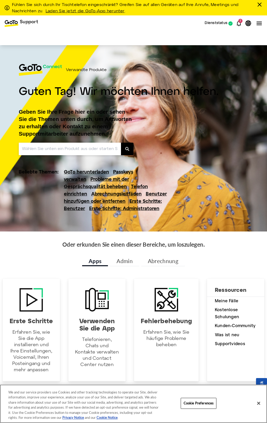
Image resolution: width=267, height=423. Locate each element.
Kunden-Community (235, 326)
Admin (125, 261)
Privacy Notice (73, 417)
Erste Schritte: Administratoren (124, 209)
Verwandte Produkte (86, 70)
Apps (95, 261)
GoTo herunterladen (86, 172)
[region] (133, 404)
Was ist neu (227, 335)
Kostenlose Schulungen (227, 313)
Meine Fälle (226, 301)
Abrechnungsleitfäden (116, 194)
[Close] (258, 403)
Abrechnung (163, 261)
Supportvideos (230, 344)
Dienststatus (216, 23)
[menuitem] (21, 23)
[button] (239, 23)
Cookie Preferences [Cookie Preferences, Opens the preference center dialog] (199, 403)
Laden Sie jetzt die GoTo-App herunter (85, 11)
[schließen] (260, 4)
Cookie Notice (107, 417)
